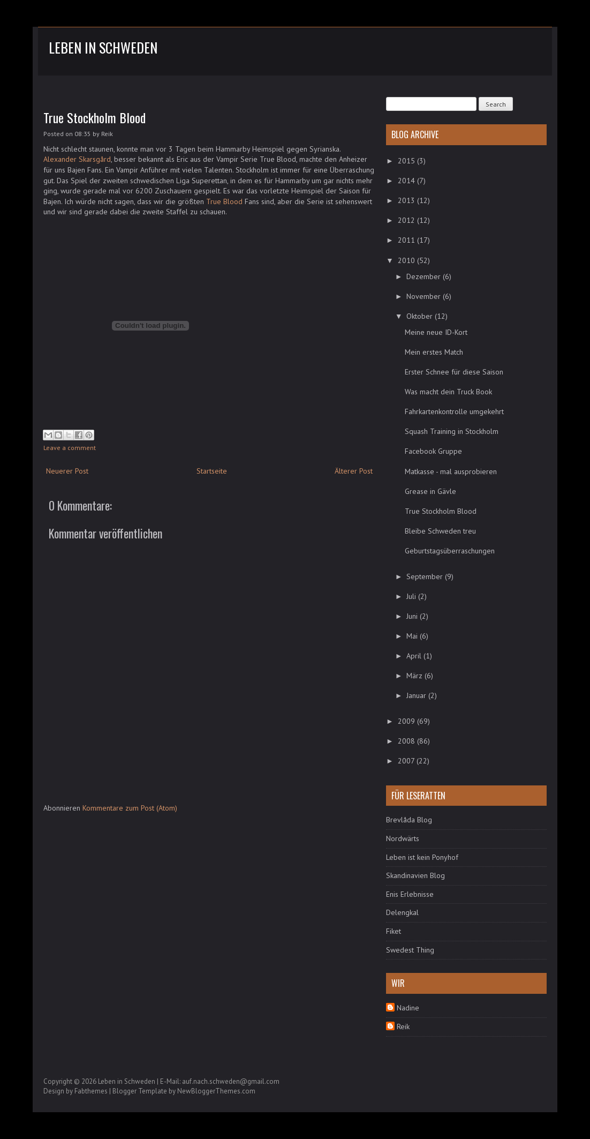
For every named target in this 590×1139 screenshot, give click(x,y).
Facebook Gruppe (433, 451)
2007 (407, 761)
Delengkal (402, 912)
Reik (403, 1026)
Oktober (420, 316)
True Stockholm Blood (94, 117)
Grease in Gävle (430, 491)
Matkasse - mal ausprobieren (451, 471)
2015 (407, 161)
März (415, 675)
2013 (407, 200)
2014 (407, 180)
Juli (412, 596)
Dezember (424, 276)
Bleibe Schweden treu (440, 531)
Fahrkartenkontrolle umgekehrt (454, 411)
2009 (407, 721)
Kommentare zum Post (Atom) (129, 808)
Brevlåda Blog (409, 820)
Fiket (393, 931)
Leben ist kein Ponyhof (422, 857)
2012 (407, 220)
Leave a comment (69, 448)
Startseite (211, 471)
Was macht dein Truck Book (448, 391)
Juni (413, 616)
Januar (417, 695)
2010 (407, 260)
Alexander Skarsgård (77, 159)
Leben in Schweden (103, 47)
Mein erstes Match (434, 352)
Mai (413, 636)
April (414, 656)
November (424, 296)
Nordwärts (402, 838)
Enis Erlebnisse (410, 894)
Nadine (408, 1008)
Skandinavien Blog (415, 875)
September (425, 576)
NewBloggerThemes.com (216, 1091)
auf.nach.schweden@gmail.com (230, 1081)
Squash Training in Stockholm (451, 431)
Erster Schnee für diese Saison (454, 372)
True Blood (224, 201)
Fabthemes (91, 1091)
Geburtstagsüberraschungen (450, 551)
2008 (407, 741)
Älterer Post (354, 471)
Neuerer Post (67, 471)
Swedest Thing (410, 950)
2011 (407, 240)
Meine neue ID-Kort (436, 332)
